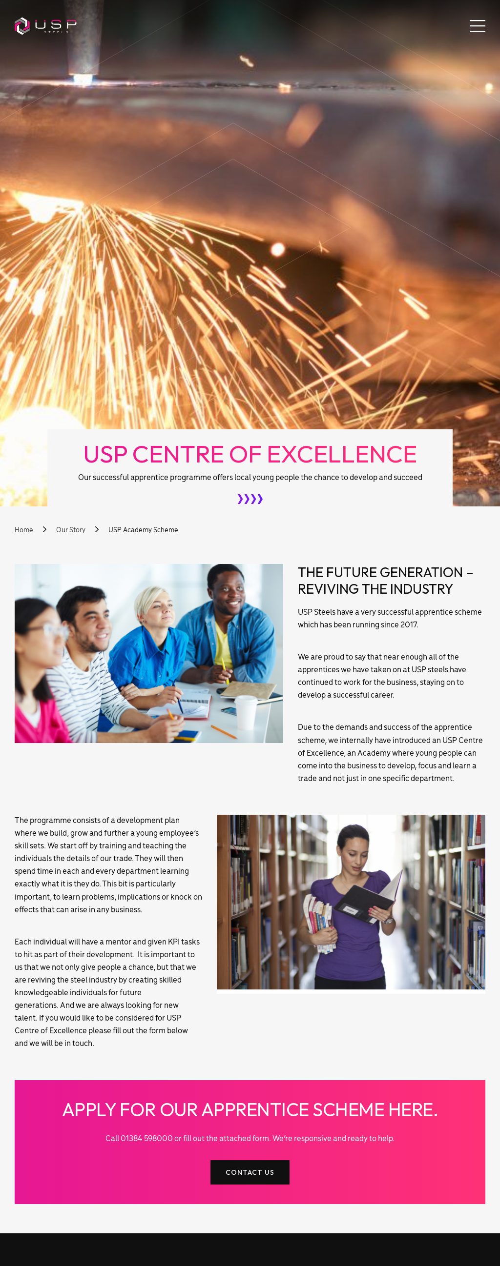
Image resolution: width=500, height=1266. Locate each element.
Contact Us (250, 1172)
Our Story (71, 530)
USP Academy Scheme (144, 530)
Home (24, 530)
